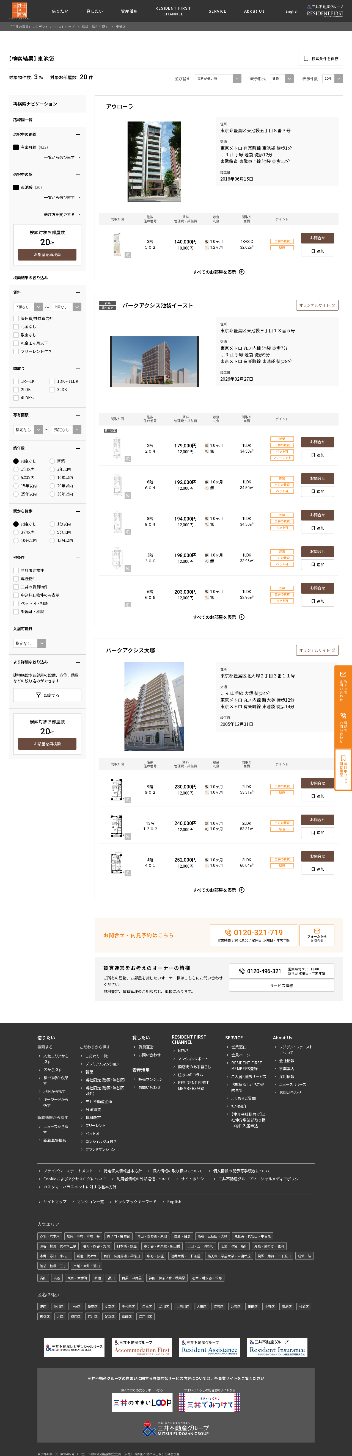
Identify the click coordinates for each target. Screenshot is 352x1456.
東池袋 (26, 187)
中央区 (76, 1306)
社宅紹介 (239, 1106)
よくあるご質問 (243, 1098)
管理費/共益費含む (33, 318)
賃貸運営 (146, 1047)
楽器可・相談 (28, 611)
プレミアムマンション (102, 1064)
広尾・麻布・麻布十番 (83, 1236)
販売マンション (150, 1079)
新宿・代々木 (87, 1255)
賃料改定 (93, 1117)
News (183, 1050)
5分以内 (60, 532)
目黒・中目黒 (132, 1277)
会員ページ (241, 1055)
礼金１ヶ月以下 (30, 343)
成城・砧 (304, 1255)
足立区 (110, 1316)
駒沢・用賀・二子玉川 (274, 1255)
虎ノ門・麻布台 (118, 1236)
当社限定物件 (28, 570)
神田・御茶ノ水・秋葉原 (167, 1277)
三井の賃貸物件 (30, 587)
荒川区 (93, 1316)
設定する (51, 695)
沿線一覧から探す (95, 26)
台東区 (236, 1306)
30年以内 (61, 494)
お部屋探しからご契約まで (247, 1087)
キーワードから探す (55, 1102)
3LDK (58, 389)
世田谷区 (182, 1306)
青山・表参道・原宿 (152, 1236)
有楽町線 (28, 147)
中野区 (270, 1306)
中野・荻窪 (155, 1255)
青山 (43, 1277)
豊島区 (287, 1306)
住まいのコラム (190, 1074)
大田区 (202, 1306)
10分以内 (25, 540)
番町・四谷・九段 (96, 1246)
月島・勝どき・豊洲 (269, 1246)
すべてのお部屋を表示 (214, 271)
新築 (57, 461)
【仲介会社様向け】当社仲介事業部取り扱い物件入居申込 (248, 1119)
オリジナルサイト (314, 305)
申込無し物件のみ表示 (36, 595)
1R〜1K (23, 381)
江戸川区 (145, 1316)
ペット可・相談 (30, 603)
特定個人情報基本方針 (123, 1170)
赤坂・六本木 (50, 1236)
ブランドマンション (100, 1149)
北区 (60, 1316)
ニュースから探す (55, 1129)
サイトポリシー (194, 1178)
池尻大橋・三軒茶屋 (185, 1255)
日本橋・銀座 (127, 1246)
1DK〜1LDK (64, 381)
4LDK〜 (23, 398)
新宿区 (93, 1306)
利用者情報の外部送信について (143, 1178)
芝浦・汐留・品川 (234, 1246)
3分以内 (24, 532)
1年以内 (24, 469)
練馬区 (76, 1316)
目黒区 (147, 1306)
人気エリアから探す (55, 1058)
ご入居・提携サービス (248, 1076)
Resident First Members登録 (193, 1085)
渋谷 (57, 1277)
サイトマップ (55, 1201)
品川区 (164, 1306)
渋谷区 (59, 1306)
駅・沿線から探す (55, 1080)
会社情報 (287, 1060)
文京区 (110, 1306)
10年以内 (61, 477)
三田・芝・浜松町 (200, 1246)
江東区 (219, 1306)
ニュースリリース (292, 1084)
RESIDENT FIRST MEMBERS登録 (246, 1065)
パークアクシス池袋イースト (157, 305)
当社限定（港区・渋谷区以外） (105, 1090)
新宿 (97, 1277)
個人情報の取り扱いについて (178, 1170)
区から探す (52, 1069)
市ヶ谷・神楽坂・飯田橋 (162, 1246)
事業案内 (287, 1068)
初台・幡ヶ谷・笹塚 (207, 1277)
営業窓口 (239, 1047)
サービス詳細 (281, 985)
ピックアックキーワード (135, 1201)
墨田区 (253, 1306)
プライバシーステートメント (68, 1170)
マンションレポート (193, 1058)
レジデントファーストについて (296, 1049)
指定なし (24, 461)
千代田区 (128, 1306)
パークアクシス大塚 (130, 650)
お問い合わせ (149, 1055)
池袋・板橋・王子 (53, 1265)
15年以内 (25, 486)
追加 (320, 251)
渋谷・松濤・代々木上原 (58, 1246)
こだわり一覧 (97, 1056)
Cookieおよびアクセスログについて (74, 1178)
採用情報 (287, 1076)
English (292, 11)
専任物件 (24, 579)
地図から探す (54, 1091)
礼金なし (24, 327)
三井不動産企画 (99, 1101)
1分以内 (60, 524)
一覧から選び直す (59, 157)
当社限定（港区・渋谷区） (106, 1080)
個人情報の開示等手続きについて (242, 1170)
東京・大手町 (77, 1277)
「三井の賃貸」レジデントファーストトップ (42, 26)
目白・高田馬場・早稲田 (122, 1255)
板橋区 (45, 1316)
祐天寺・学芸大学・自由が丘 (229, 1255)
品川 (111, 1277)
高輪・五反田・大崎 (212, 1236)
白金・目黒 (182, 1236)
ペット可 (92, 1133)
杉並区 (304, 1306)
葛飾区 (127, 1316)
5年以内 (24, 477)
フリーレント (95, 1125)
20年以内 (61, 486)
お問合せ (317, 238)
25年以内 (25, 494)
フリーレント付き (32, 351)
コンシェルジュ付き (101, 1141)
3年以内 (60, 469)
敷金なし (24, 335)
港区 (43, 1306)
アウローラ (119, 106)
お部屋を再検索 (47, 254)
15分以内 (61, 540)
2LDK (22, 389)
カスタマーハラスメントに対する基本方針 (80, 1186)
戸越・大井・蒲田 (86, 1265)
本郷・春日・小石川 (55, 1255)
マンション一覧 (90, 1201)
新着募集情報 (55, 1140)
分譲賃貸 (93, 1109)
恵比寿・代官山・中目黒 (253, 1236)
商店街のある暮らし (194, 1066)
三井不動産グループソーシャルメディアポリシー (260, 1178)
